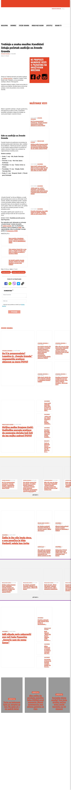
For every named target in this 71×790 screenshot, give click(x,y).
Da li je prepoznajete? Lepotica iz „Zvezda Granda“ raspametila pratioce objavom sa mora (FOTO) (39, 123)
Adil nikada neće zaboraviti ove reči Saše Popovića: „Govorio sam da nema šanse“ (16, 638)
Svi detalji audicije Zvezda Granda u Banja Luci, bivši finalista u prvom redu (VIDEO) (16, 262)
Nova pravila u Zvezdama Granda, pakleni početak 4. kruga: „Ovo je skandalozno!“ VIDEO (17, 240)
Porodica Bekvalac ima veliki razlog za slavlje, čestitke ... (47, 433)
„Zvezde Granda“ (7, 78)
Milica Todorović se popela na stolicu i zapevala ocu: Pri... (47, 649)
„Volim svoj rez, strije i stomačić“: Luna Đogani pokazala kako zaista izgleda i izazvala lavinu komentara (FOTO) (39, 191)
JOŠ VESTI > (36, 495)
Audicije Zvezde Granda (18, 272)
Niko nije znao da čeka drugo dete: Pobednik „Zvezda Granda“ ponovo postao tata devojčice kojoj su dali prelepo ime (62, 350)
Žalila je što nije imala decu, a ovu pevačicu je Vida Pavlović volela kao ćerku (17, 540)
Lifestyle (49, 25)
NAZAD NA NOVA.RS (56, 8)
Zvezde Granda (24, 25)
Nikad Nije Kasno (38, 25)
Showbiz (13, 25)
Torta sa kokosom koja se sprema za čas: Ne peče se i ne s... (47, 447)
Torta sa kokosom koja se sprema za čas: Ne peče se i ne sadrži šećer (11, 705)
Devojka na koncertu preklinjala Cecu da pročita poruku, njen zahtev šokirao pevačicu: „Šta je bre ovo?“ (61, 381)
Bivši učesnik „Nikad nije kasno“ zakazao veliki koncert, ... (47, 636)
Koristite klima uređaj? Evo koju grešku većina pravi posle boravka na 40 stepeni (59, 703)
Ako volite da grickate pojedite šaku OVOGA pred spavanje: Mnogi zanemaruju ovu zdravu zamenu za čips (44, 552)
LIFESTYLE (12, 699)
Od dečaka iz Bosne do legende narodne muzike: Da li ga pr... (47, 663)
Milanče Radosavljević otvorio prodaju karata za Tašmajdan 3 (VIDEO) (62, 528)
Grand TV (58, 25)
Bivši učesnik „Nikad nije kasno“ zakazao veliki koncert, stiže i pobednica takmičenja (50, 587)
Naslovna (4, 25)
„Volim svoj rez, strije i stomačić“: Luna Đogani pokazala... (47, 420)
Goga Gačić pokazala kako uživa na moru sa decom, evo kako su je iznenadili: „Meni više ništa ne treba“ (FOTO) (39, 168)
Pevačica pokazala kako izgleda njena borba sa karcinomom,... (43, 622)
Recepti (46, 441)
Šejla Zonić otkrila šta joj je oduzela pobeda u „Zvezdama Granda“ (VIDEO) (44, 379)
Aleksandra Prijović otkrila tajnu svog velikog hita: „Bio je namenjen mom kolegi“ (61, 552)
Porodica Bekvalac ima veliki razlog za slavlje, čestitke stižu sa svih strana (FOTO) (39, 212)
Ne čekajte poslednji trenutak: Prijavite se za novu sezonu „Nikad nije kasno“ (44, 528)
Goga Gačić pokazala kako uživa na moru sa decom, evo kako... (47, 406)
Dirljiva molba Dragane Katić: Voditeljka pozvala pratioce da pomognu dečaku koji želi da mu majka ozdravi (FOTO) (39, 146)
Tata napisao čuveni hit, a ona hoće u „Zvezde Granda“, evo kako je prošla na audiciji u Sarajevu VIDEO (17, 251)
